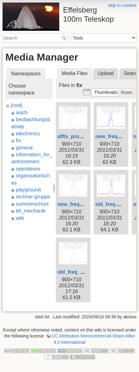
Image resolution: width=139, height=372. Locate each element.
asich (21, 112)
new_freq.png (111, 136)
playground (28, 189)
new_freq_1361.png (80, 204)
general (24, 147)
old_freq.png (110, 204)
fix (18, 140)
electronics (28, 133)
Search (65, 38)
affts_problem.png (79, 136)
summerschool (32, 204)
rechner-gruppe (33, 196)
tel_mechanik (30, 210)
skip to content (122, 5)
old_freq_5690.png (79, 272)
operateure (28, 168)
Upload (106, 73)
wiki (20, 218)
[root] (16, 105)
